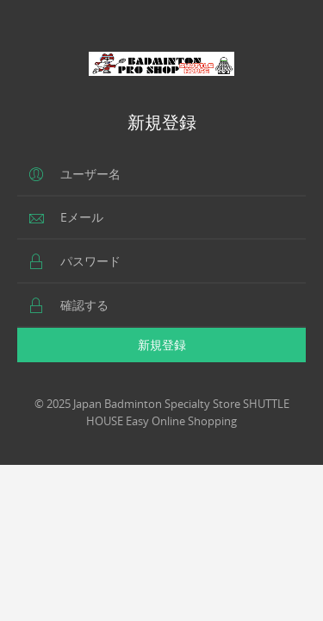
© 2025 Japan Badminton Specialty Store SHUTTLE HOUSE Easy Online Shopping (161, 412)
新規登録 (162, 344)
